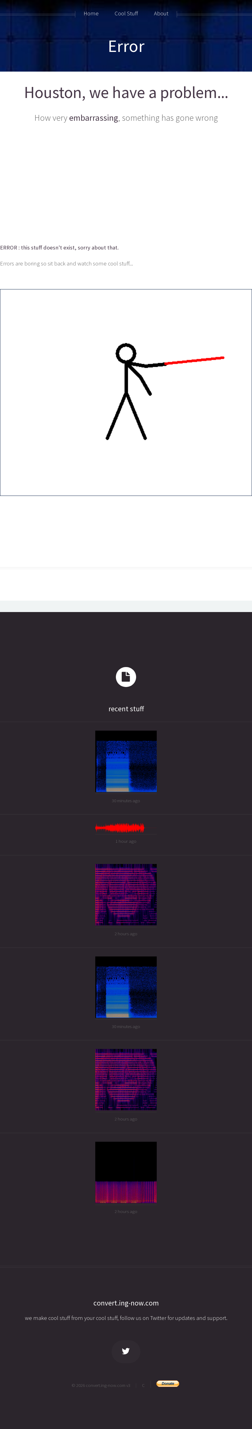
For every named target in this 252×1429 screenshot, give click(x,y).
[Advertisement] (126, 184)
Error (126, 46)
